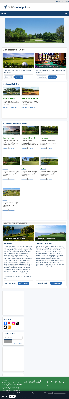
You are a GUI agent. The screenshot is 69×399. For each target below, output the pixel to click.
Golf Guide (5, 148)
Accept (12, 396)
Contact (31, 381)
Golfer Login (60, 1)
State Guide (8, 77)
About (25, 381)
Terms (25, 382)
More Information (10, 283)
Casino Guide (41, 77)
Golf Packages (23, 283)
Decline (4, 396)
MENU (3, 13)
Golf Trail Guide (7, 107)
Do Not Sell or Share (34, 382)
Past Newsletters (18, 343)
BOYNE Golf (8, 243)
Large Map (19, 77)
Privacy (38, 381)
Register (67, 1)
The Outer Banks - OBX (44, 243)
